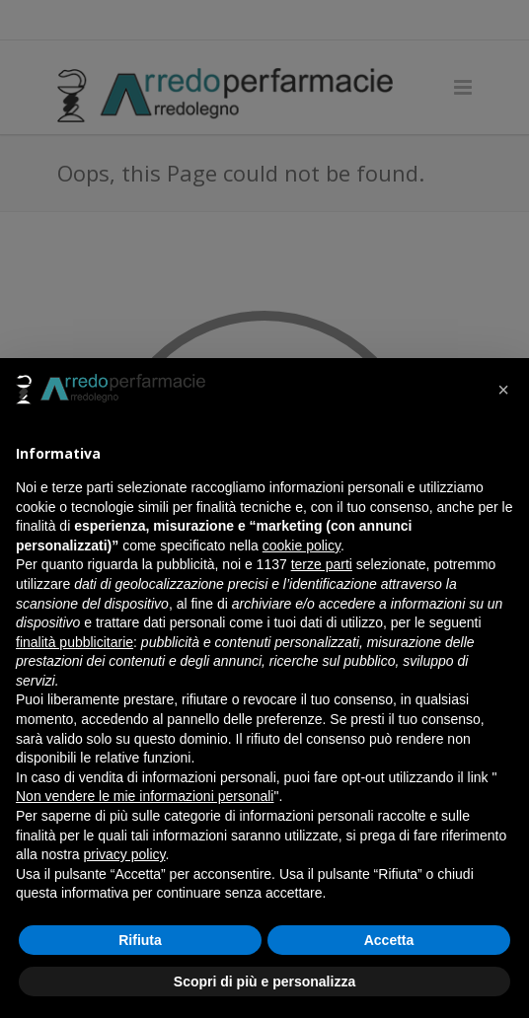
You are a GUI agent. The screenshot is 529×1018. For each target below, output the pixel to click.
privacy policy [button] (124, 854)
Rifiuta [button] (140, 940)
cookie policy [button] (301, 545)
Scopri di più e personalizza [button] (264, 981)
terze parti (321, 564)
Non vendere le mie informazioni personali (144, 796)
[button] (503, 389)
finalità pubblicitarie (74, 642)
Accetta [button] (389, 940)
